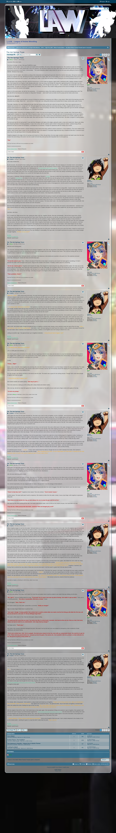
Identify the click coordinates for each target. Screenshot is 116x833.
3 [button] (104, 54)
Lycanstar (15, 744)
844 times (95, 186)
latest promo (19, 178)
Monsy (88, 84)
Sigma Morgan (16, 740)
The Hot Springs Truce (15, 52)
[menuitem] (15, 2)
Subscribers (10, 751)
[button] (109, 55)
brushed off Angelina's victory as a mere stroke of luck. (21, 682)
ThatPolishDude (16, 748)
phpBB (53, 767)
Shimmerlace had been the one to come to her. (50, 711)
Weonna (15, 737)
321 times (95, 90)
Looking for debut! (12, 747)
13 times (94, 89)
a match (48, 176)
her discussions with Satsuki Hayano (47, 168)
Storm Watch (11, 736)
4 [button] (106, 54)
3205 (91, 87)
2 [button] (102, 54)
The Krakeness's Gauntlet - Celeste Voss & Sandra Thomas (23, 743)
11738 (91, 183)
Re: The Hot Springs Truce (15, 157)
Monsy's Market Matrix (12, 148)
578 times (94, 185)
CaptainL (89, 180)
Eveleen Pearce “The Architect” (16, 739)
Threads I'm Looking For (12, 236)
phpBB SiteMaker (58, 769)
